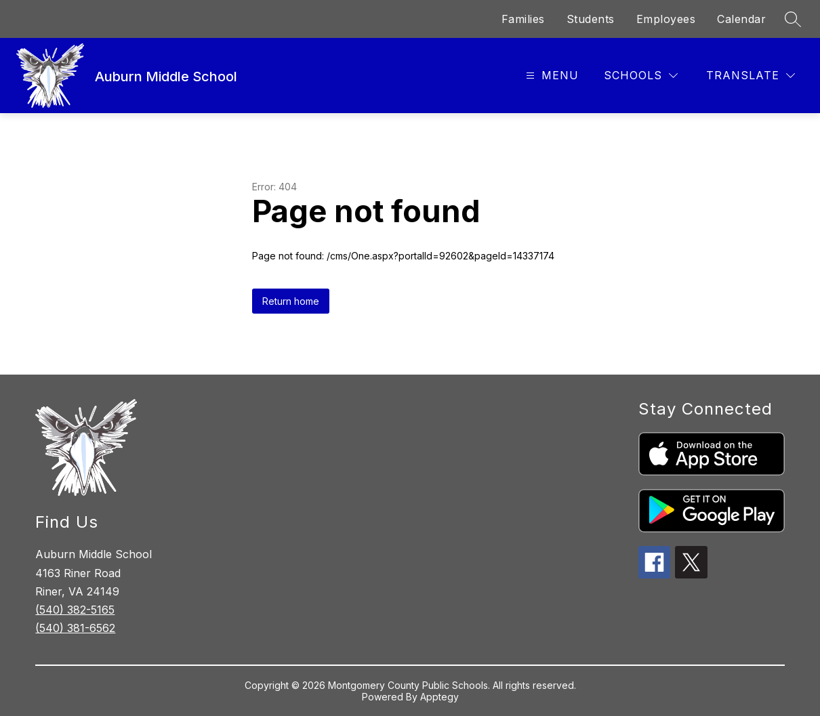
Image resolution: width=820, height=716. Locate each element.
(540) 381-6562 (75, 628)
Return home (290, 301)
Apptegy (439, 696)
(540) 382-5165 (75, 609)
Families (523, 19)
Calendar (741, 19)
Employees (666, 19)
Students (591, 19)
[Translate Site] (750, 75)
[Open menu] (550, 75)
